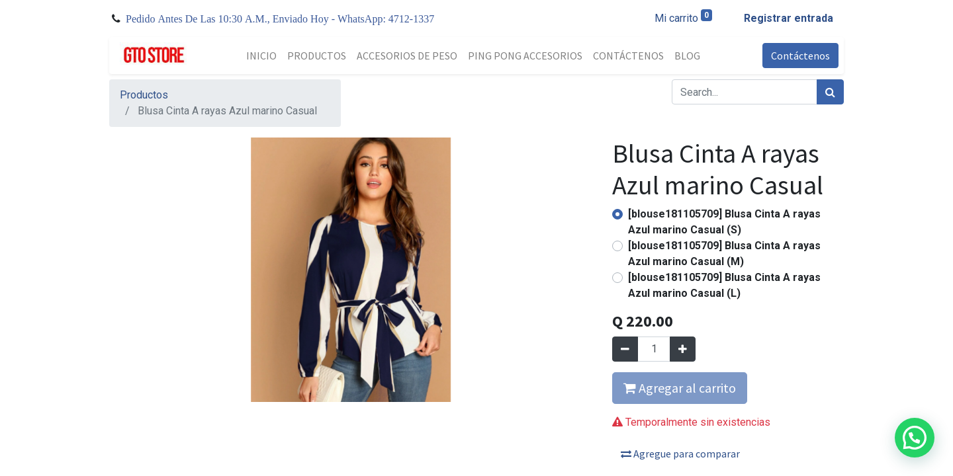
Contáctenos (800, 55)
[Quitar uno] (625, 349)
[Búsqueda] (830, 91)
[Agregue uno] (683, 349)
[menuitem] (261, 55)
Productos (144, 95)
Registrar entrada (788, 18)
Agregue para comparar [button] (680, 453)
